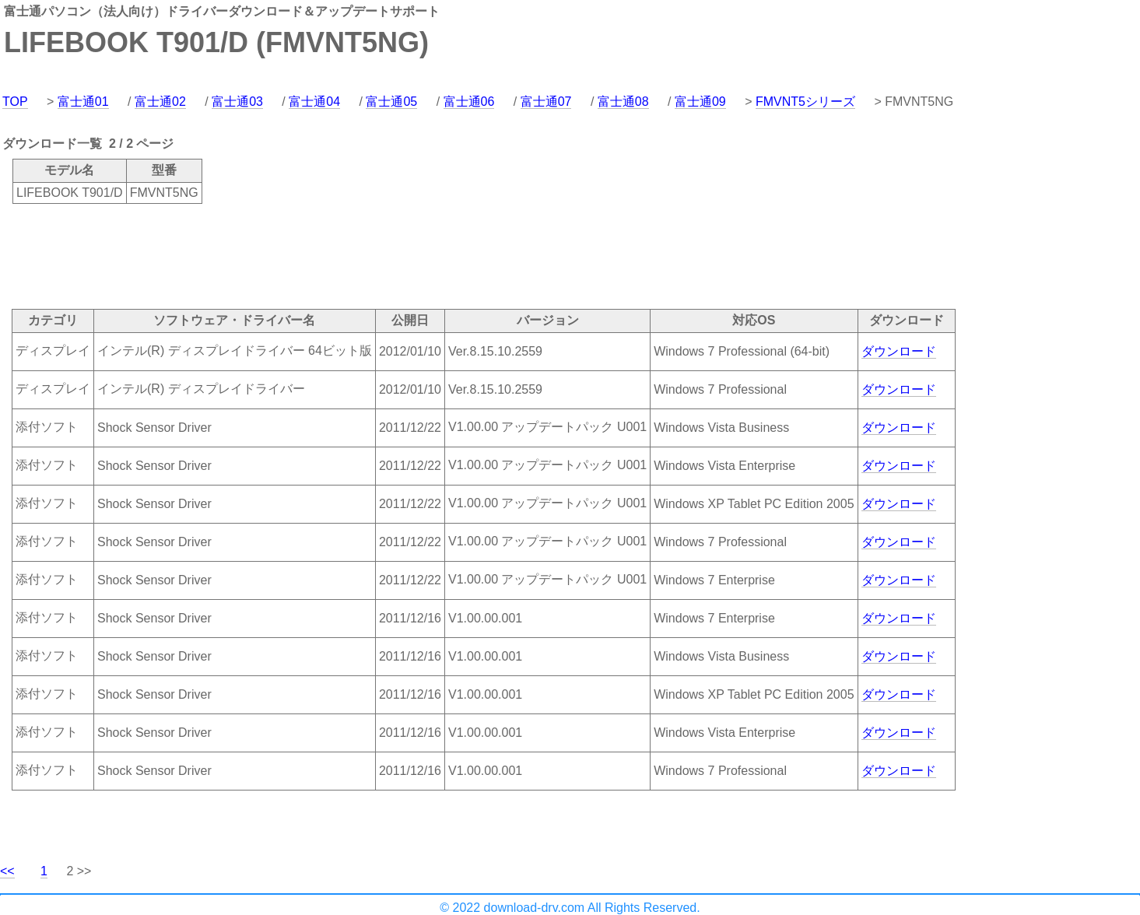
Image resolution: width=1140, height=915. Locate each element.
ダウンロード (898, 351)
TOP (15, 101)
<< (7, 871)
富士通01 (83, 101)
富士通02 (160, 101)
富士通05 (391, 101)
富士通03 (237, 101)
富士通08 (623, 101)
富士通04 (314, 101)
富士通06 (469, 101)
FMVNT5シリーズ (805, 101)
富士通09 (700, 101)
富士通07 (546, 101)
